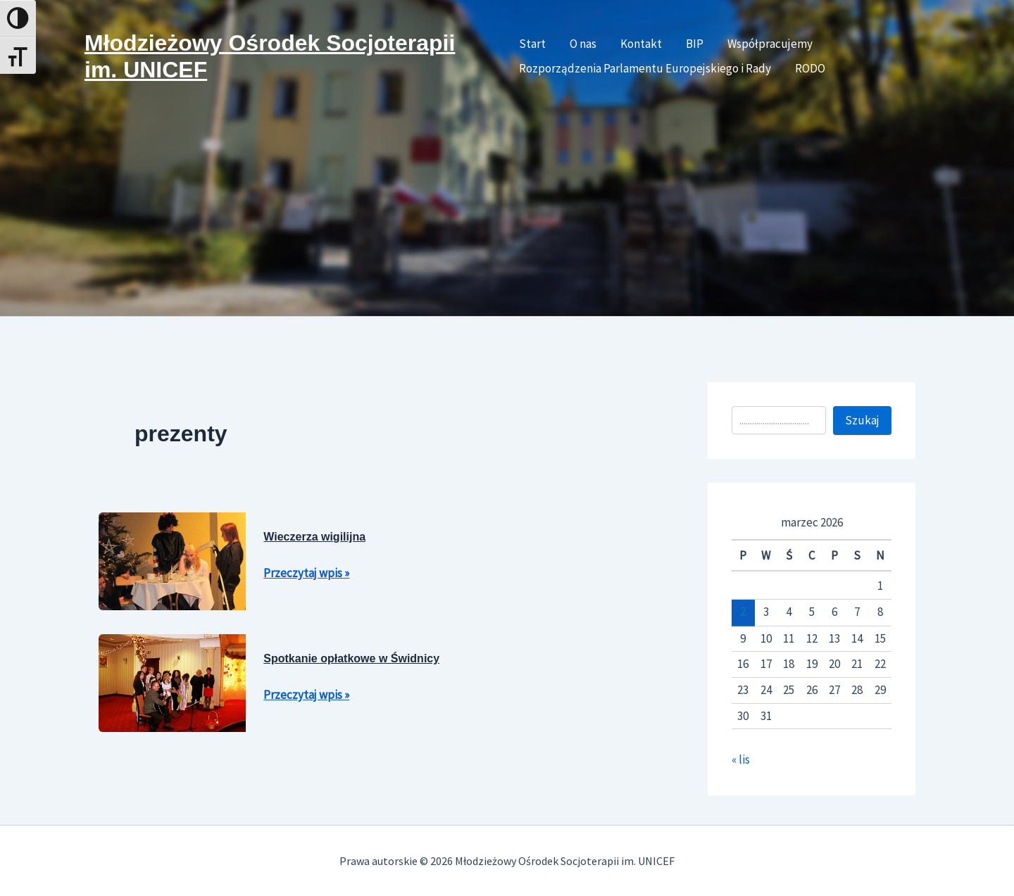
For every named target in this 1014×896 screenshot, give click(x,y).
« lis (741, 759)
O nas (583, 43)
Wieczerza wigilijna (314, 537)
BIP (694, 43)
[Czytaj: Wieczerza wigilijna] (172, 559)
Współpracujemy (770, 43)
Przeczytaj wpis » (306, 572)
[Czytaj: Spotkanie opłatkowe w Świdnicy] (172, 681)
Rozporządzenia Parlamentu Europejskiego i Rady (645, 68)
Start (532, 43)
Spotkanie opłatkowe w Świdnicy (351, 658)
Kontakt (641, 43)
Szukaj (862, 420)
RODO (810, 68)
